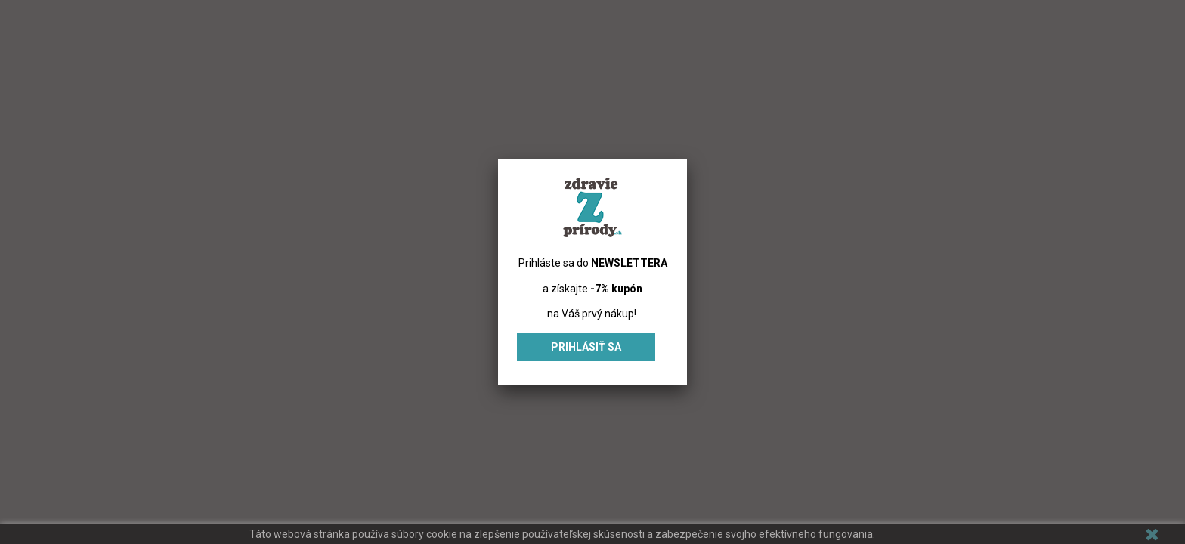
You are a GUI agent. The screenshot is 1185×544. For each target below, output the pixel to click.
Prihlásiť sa (586, 347)
